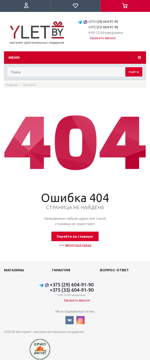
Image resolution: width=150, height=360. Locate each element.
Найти (134, 72)
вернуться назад (78, 245)
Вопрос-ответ (114, 270)
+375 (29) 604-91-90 (103, 21)
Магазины (14, 270)
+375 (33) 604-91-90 (103, 27)
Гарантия (61, 270)
